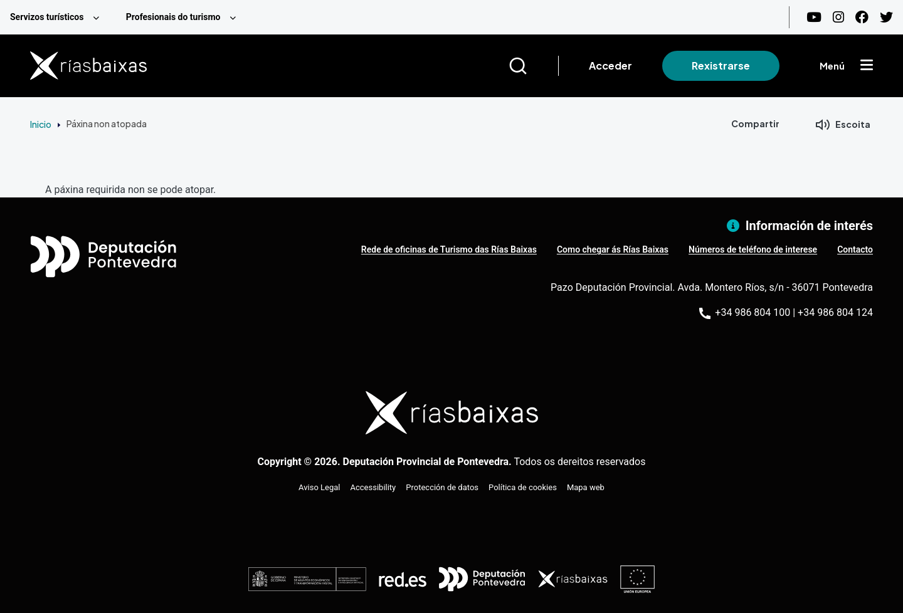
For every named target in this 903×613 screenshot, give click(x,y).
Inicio (40, 124)
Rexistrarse (721, 65)
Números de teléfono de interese (753, 249)
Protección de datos (442, 487)
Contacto (855, 249)
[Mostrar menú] (866, 66)
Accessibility (373, 487)
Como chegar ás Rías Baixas (612, 249)
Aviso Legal (319, 487)
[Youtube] (813, 17)
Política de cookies (522, 487)
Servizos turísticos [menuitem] (46, 17)
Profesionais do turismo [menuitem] (173, 17)
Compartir (755, 123)
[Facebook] (862, 17)
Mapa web (586, 487)
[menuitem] (58, 17)
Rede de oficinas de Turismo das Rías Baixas (449, 249)
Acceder (610, 65)
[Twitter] (886, 17)
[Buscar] (533, 66)
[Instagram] (838, 17)
